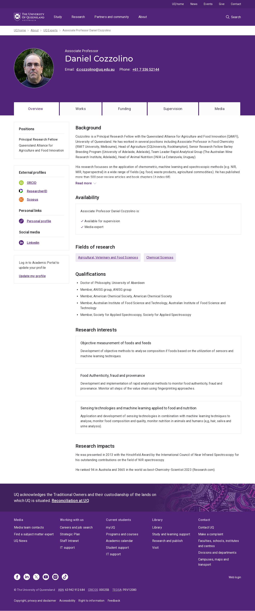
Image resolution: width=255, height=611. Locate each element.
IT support (67, 548)
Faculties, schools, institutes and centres (218, 543)
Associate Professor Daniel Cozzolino (87, 30)
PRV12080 (129, 589)
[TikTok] (65, 577)
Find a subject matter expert (34, 534)
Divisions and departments (217, 552)
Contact (236, 4)
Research (78, 17)
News (194, 4)
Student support (117, 548)
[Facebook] (17, 577)
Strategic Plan (70, 534)
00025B (104, 589)
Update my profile (32, 276)
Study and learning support (171, 534)
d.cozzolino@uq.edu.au (95, 69)
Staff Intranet (69, 541)
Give (222, 4)
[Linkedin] (27, 577)
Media (220, 109)
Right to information (91, 600)
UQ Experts (50, 30)
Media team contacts (29, 527)
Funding (124, 109)
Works (81, 109)
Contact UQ (206, 527)
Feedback (114, 600)
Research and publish (167, 541)
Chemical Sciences (160, 257)
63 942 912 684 (75, 589)
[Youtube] (46, 577)
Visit (155, 548)
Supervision (172, 109)
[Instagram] (55, 577)
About (142, 17)
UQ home (178, 4)
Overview (35, 109)
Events (208, 4)
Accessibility (67, 600)
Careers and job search (76, 527)
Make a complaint (210, 534)
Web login (235, 577)
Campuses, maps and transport (213, 561)
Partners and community (111, 17)
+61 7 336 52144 (145, 69)
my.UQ (110, 527)
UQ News (20, 541)
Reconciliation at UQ (70, 500)
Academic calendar (119, 541)
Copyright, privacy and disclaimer (35, 600)
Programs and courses (122, 534)
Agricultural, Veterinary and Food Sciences (108, 257)
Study (58, 17)
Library (157, 527)
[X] (36, 577)
